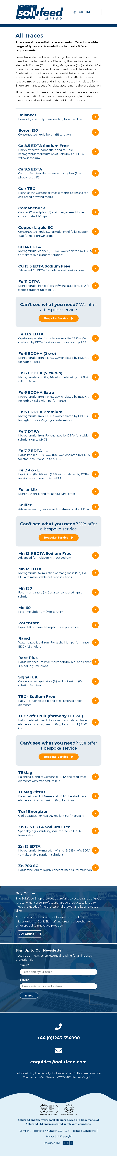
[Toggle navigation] (98, 12)
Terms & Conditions (84, 1130)
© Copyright (64, 1136)
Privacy (49, 1136)
